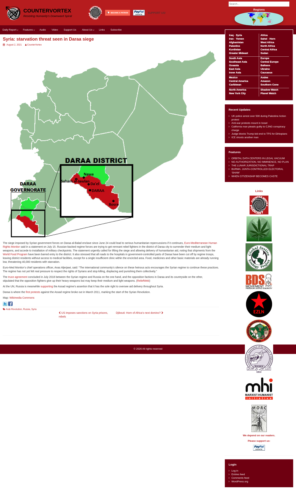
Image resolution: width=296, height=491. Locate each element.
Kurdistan (235, 49)
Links (102, 29)
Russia (26, 309)
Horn (272, 38)
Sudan (264, 53)
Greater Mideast (238, 53)
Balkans (265, 65)
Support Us (70, 29)
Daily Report (9, 29)
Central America (238, 81)
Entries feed (238, 474)
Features (28, 29)
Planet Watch (268, 93)
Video (55, 29)
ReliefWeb (143, 280)
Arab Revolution (14, 309)
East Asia (234, 69)
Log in (234, 470)
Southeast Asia (238, 61)
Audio (42, 29)
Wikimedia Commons (21, 297)
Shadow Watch (269, 89)
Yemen (240, 38)
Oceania (234, 65)
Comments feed (240, 477)
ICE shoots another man (244, 137)
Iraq (231, 35)
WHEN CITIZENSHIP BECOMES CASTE (254, 176)
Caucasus (266, 72)
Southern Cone (269, 84)
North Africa (268, 46)
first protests (33, 292)
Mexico (233, 77)
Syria (33, 309)
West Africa (267, 42)
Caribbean (235, 84)
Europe (265, 58)
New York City (237, 93)
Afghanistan (236, 42)
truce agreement (17, 276)
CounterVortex (47, 11)
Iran (231, 38)
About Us (87, 29)
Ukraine (265, 69)
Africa (264, 35)
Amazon (265, 81)
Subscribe (116, 29)
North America (237, 89)
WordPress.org (239, 481)
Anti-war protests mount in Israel (249, 123)
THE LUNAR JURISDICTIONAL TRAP (252, 165)
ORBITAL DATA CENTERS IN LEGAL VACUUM (258, 158)
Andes (264, 77)
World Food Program (15, 254)
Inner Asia (235, 72)
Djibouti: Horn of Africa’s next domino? (139, 312)
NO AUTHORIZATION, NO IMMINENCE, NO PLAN (260, 161)
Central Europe (269, 61)
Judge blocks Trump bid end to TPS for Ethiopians (259, 133)
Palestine (234, 46)
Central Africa (269, 49)
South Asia (235, 58)
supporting (47, 286)
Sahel (264, 38)
